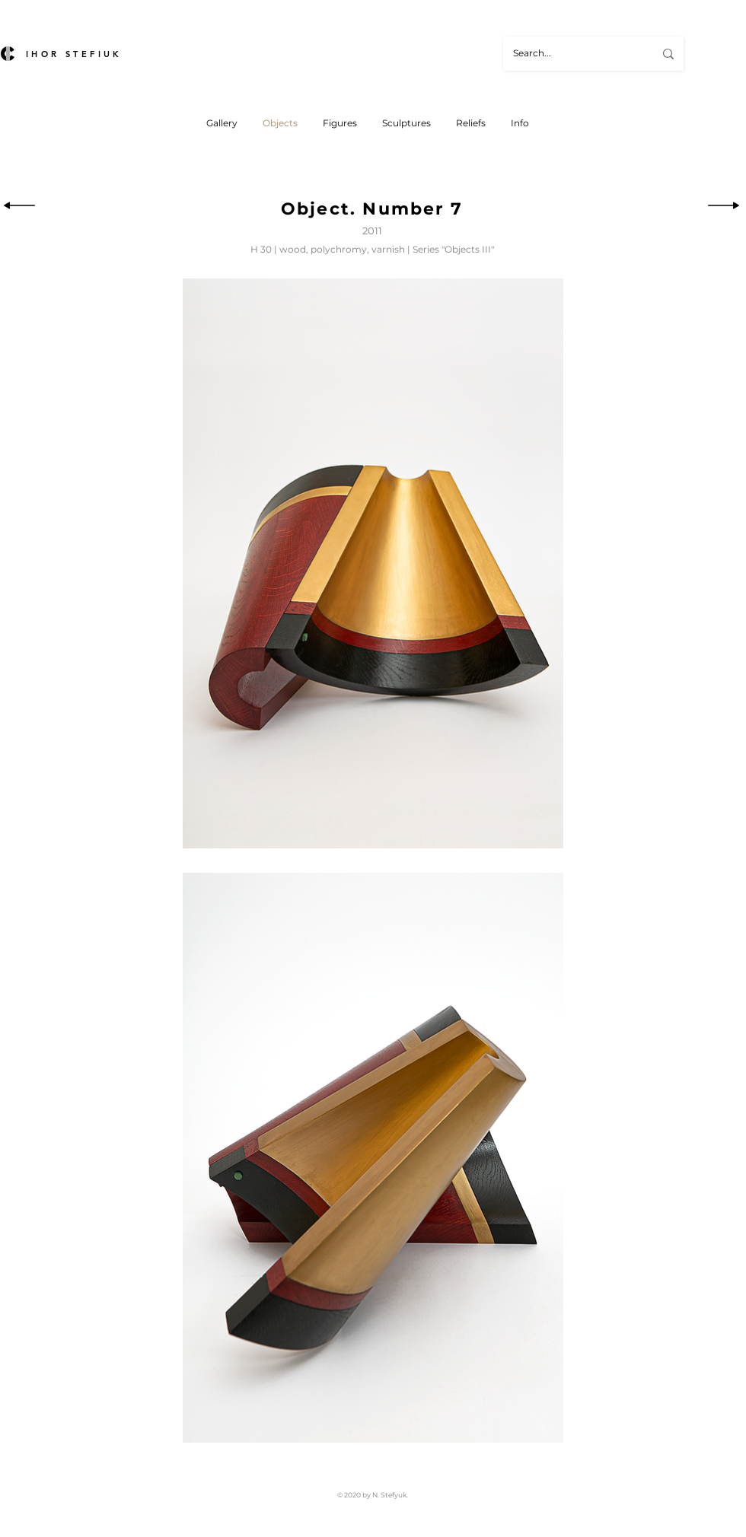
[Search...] (572, 53)
